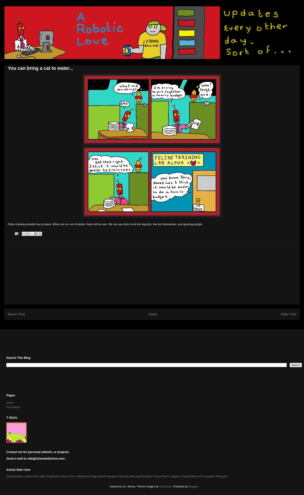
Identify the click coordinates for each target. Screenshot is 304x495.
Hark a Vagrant (171, 476)
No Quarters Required (213, 476)
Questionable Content (19, 476)
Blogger (193, 486)
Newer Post (16, 314)
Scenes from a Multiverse (74, 476)
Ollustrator (165, 486)
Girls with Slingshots (46, 476)
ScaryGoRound (190, 476)
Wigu (94, 476)
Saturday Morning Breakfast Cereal (139, 476)
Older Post (288, 314)
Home (152, 314)
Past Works (13, 407)
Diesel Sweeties (108, 476)
